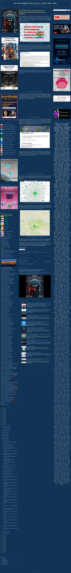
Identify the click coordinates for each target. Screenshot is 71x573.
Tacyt (58, 199)
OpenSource (63, 243)
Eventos (62, 123)
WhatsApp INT (7, 290)
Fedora (56, 369)
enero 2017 (5, 533)
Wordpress (61, 182)
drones (66, 253)
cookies (65, 306)
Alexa (61, 228)
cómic (65, 222)
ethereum (62, 224)
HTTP (62, 194)
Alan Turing (68, 386)
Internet (57, 139)
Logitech (55, 441)
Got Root (6, 352)
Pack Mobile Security (5, 244)
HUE (61, 391)
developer (62, 195)
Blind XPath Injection (61, 294)
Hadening (60, 432)
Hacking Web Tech (8, 353)
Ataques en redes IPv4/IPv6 (10, 387)
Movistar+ (65, 213)
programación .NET (66, 233)
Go (57, 318)
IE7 (66, 295)
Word (54, 406)
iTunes (55, 475)
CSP (55, 422)
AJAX (62, 415)
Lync (64, 441)
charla (69, 221)
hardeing (61, 473)
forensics (62, 236)
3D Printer (68, 258)
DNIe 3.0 (62, 339)
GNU (64, 301)
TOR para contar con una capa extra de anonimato (39, 240)
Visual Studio (61, 286)
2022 (3, 416)
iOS (63, 144)
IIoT (65, 433)
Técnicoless (66, 196)
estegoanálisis (61, 276)
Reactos (65, 375)
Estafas (68, 148)
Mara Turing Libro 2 (8, 304)
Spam (65, 152)
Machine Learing (62, 442)
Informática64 (62, 247)
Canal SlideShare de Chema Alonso (9, 150)
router (68, 363)
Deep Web (36, 16)
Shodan (56, 181)
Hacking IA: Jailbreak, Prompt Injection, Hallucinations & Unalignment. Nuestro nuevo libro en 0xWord (32, 270)
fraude (66, 158)
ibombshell (59, 300)
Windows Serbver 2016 (58, 405)
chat (59, 236)
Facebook (66, 145)
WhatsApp (56, 148)
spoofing (59, 184)
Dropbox (60, 301)
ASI (55, 416)
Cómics (56, 147)
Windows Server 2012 (9, 383)
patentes (61, 307)
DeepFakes (61, 165)
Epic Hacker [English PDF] (9, 364)
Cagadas (61, 352)
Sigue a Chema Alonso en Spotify (9, 137)
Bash (55, 338)
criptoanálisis (64, 263)
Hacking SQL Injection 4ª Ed (10, 388)
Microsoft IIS (59, 358)
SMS (68, 176)
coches (56, 280)
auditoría (64, 149)
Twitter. (68, 459)
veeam (67, 483)
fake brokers (62, 410)
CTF (61, 327)
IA (63, 126)
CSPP (68, 254)
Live (60, 357)
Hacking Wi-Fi (7, 309)
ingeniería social (60, 258)
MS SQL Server (62, 218)
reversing (64, 227)
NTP (68, 373)
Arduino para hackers (9, 252)
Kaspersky (68, 370)
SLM (68, 285)
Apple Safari (58, 289)
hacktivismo (36, 252)
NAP (66, 396)
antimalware (57, 180)
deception (60, 348)
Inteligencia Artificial (58, 127)
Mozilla (56, 332)
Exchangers (55, 427)
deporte (64, 313)
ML (69, 237)
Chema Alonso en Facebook (8, 144)
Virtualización (65, 312)
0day (63, 244)
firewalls (67, 348)
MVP (68, 284)
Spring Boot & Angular (9, 331)
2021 (3, 417)
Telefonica (64, 321)
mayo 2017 (5, 437)
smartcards (63, 385)
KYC (54, 438)
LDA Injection (63, 438)
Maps (64, 342)
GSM (59, 234)
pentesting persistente (58, 268)
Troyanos (61, 196)
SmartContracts (62, 185)
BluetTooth (58, 421)
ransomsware (60, 363)
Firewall (67, 212)
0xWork (55, 415)
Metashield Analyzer (57, 373)
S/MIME (59, 333)
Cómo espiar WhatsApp (31, 346)
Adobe (62, 292)
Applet (56, 352)
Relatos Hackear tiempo (9, 301)
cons (56, 177)
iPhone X (66, 411)
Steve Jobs (66, 275)
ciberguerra (58, 191)
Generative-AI (62, 147)
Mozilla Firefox (67, 234)
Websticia (56, 276)
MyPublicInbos (66, 444)
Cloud (59, 189)
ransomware (56, 221)
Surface (55, 402)
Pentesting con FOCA (8, 368)
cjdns (25, 252)
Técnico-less (56, 200)
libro (59, 174)
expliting (59, 470)
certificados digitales (57, 263)
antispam (67, 247)
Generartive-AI (67, 428)
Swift (57, 402)
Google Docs (56, 431)
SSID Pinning (56, 454)
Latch (60, 134)
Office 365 (60, 257)
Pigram (68, 343)
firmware (65, 470)
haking (68, 410)
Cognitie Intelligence (57, 353)
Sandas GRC (68, 344)
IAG (56, 342)
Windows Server (58, 163)
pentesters (61, 226)
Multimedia (56, 279)
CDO (59, 222)
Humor (67, 131)
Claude (68, 217)
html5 (68, 291)
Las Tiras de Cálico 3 (9, 280)
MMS (55, 442)
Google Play (56, 186)
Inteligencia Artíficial (56, 436)
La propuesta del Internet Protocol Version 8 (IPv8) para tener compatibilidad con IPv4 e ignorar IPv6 (38, 359)
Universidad (57, 142)
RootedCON (60, 359)
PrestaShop (60, 344)
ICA (55, 311)
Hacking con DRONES (9, 343)
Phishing (55, 160)
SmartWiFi (56, 237)
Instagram (56, 218)
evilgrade (58, 384)
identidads (62, 475)
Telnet (63, 459)
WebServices (67, 379)
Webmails (56, 236)
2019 (3, 421)
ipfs (69, 411)
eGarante (64, 348)
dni (62, 360)
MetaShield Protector (58, 213)
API (58, 231)
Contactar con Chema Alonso (8, 124)
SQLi (55, 233)
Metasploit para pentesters (11, 382)
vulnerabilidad (56, 386)
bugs (62, 160)
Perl (65, 343)
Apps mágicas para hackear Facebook (34, 352)
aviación (68, 380)
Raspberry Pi (7, 311)
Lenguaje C (57, 357)
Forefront (60, 278)
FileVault (64, 427)
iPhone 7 (63, 411)
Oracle (63, 184)
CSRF (55, 265)
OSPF (64, 447)
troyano (55, 234)
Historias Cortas (7, 285)
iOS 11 (59, 474)
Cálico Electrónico (5, 242)
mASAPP (58, 336)
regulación (64, 363)
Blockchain (56, 155)
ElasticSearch (56, 426)
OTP (59, 260)
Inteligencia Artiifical (60, 394)
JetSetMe (68, 437)
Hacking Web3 (7, 287)
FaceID (58, 328)
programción (55, 480)
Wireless (23, 253)
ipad (55, 166)
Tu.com (55, 238)
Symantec (60, 402)
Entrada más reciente (23, 261)
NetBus (55, 447)
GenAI (59, 135)
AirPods (58, 326)
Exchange (65, 368)
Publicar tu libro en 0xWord (6, 213)
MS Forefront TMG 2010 (8, 399)
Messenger (61, 265)
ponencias (55, 479)
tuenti (60, 244)
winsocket (61, 484)
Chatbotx (67, 422)
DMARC (58, 339)
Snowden (65, 457)
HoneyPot (65, 328)
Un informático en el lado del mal (35, 3)
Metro (62, 443)
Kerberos (61, 342)
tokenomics (60, 170)
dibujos (58, 212)
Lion (55, 302)
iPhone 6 (62, 384)
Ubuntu (66, 186)
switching (66, 349)
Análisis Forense (8, 338)
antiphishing (67, 257)
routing (56, 364)
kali (69, 186)
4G (62, 300)
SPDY (66, 453)
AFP (59, 386)
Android (57, 138)
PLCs (64, 302)
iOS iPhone (64, 474)
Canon (55, 389)
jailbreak (55, 184)
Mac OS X (62, 186)
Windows (56, 137)
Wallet (59, 322)
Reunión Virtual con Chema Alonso (9, 126)
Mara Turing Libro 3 (8, 303)
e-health (59, 280)
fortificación (60, 177)
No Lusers (62, 139)
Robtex (69, 375)
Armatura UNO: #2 (8, 320)
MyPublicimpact (5, 560)
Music (57, 302)
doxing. (59, 468)
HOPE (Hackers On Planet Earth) (30, 96)
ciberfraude (60, 407)
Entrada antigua (48, 261)
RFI (68, 302)
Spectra (67, 140)
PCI (58, 374)
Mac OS (58, 442)
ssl (58, 207)
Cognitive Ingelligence (66, 327)
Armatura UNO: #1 (8, 321)
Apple (60, 138)
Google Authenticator (62, 259)
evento (56, 281)
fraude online (66, 187)
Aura (60, 148)
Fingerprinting (66, 137)
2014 (3, 538)
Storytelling (7, 289)
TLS (61, 321)
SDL (69, 400)
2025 (3, 411)
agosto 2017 (5, 432)
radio (66, 197)
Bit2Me (55, 211)
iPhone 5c (59, 411)
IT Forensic (5, 225)
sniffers (55, 248)
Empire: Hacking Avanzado (9, 322)
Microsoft (64, 148)
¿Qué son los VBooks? (5, 249)
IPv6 (55, 169)
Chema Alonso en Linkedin (7, 146)
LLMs (61, 144)
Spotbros (59, 458)
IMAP (68, 391)
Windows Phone (58, 299)
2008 (3, 548)
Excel (63, 205)
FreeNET (61, 390)
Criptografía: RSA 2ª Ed (9, 374)
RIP (62, 452)
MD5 (66, 441)
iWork (56, 336)
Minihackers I (7, 272)
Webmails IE (56, 463)
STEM (60, 454)
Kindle (59, 438)
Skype (65, 260)
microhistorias (56, 192)
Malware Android (8, 356)
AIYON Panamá (5, 233)
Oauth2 (55, 257)
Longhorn (59, 395)
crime (60, 360)
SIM (65, 270)
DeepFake (65, 339)
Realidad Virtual (60, 285)
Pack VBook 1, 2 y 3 (5, 253)
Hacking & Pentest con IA (9, 273)
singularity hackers (57, 217)
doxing (63, 253)
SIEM (60, 453)
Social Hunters (7, 295)
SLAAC (65, 320)
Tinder (68, 321)
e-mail (66, 144)
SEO (68, 229)
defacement (67, 323)
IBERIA (63, 433)
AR (66, 415)
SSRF (64, 344)
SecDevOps (61, 275)
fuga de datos (66, 175)
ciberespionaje (65, 171)
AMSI (62, 386)
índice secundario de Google (25, 47)
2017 (3, 424)
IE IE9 (67, 166)
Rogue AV (58, 400)
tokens (61, 166)
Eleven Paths (65, 138)
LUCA (67, 147)
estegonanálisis (66, 360)
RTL (62, 375)
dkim (60, 253)
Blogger (55, 250)
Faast (64, 192)
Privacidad (56, 128)
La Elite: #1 (7, 315)
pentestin (62, 336)
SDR (64, 359)
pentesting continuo (62, 315)
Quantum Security (8, 269)
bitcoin (63, 163)
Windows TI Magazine (62, 238)
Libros (62, 129)
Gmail (68, 173)
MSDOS (56, 296)
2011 (3, 543)
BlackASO (67, 364)
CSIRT (69, 421)
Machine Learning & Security (10, 329)
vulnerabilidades (66, 249)
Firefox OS (68, 427)
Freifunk (36, 152)
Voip (68, 223)
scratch (67, 315)
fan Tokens (68, 200)
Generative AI (66, 168)
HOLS (69, 369)
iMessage (56, 315)
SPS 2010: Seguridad (8, 398)
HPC (55, 432)
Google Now (60, 431)
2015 (3, 537)
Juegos (57, 169)
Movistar (68, 159)
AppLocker (63, 417)
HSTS (64, 310)
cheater (59, 381)
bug (59, 152)
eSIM (55, 410)
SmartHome (62, 203)
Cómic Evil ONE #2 (8, 325)
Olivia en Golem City (9, 275)
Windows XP (67, 190)
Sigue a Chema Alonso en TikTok (9, 131)
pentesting (57, 126)
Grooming (61, 328)
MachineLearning (63, 395)
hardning (69, 473)
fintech (62, 470)
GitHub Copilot (62, 284)
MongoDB (55, 343)
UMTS (56, 322)
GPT (64, 177)
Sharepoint (56, 286)
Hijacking (66, 208)
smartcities (65, 307)
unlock (65, 483)
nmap (58, 307)
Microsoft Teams (57, 331)
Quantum (62, 206)
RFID (56, 285)
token (61, 205)
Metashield (63, 242)
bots (55, 212)
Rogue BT (62, 400)
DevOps (66, 245)
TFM (63, 402)
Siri (61, 233)
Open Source (57, 168)
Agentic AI (60, 281)
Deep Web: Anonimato (9, 357)
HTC (57, 432)
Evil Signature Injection (66, 426)
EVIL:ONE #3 (7, 310)
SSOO (60, 401)
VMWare (63, 379)
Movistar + (64, 176)
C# (58, 352)
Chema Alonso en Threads (6, 135)
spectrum (56, 483)
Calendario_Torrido (58, 229)
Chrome (56, 196)
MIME (68, 441)
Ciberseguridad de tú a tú (9, 293)
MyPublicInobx (63, 396)
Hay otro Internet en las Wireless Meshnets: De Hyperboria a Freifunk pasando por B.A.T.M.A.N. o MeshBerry (32, 12)
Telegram (66, 194)
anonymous (56, 306)
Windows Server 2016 (9, 257)
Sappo (69, 320)
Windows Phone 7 (60, 464)
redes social (68, 480)
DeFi (62, 269)
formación (63, 131)
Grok (66, 354)
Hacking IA (7, 268)
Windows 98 (64, 463)
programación (67, 165)
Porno (55, 320)
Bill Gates (66, 316)
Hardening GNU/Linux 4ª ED (10, 373)
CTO (63, 338)
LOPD (63, 221)
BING (61, 169)
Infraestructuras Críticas (9, 350)
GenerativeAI (63, 150)
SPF (55, 253)
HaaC (67, 301)
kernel (56, 264)
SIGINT (63, 453)
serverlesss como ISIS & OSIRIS (25, 72)
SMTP (61, 311)
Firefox (55, 173)
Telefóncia (60, 459)
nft (69, 216)
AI (61, 126)
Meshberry (39, 123)
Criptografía (65, 153)
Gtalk (62, 369)
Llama (63, 211)
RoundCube (66, 400)
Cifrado (56, 161)
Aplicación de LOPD (7, 400)
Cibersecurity (67, 338)
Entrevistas (62, 143)
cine (65, 217)
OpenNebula (58, 449)
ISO (67, 433)
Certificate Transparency (63, 365)
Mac (66, 221)
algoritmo (63, 299)
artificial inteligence (63, 380)
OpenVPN (62, 343)
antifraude (56, 348)
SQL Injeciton (56, 401)
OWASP (60, 302)
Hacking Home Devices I (9, 279)
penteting (59, 385)
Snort (62, 457)
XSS (58, 166)
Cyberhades (4, 564)
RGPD (60, 452)
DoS (62, 295)
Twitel (60, 237)
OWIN (69, 447)
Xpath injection (63, 347)
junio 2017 (5, 435)
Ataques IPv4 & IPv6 (8, 255)
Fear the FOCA (5, 239)
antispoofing (60, 313)
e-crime (61, 187)
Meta (67, 274)
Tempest (67, 279)
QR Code (67, 332)
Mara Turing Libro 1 (8, 305)
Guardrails (65, 369)
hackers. (58, 473)
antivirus (68, 243)
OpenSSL (55, 290)
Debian (63, 245)
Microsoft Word (63, 331)
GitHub (58, 239)
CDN (57, 365)
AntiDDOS (66, 292)
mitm (61, 153)
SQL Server (56, 185)
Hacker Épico (7, 380)
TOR (34, 95)
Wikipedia (56, 347)
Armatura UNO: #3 (8, 319)
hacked (62, 191)
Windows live (63, 322)
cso (63, 323)
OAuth (68, 265)
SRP (68, 453)
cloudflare (59, 201)
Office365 (58, 252)
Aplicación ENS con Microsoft (10, 389)
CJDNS (37, 95)
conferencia (57, 195)
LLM (56, 135)
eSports (55, 384)
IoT (57, 174)
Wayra (55, 190)
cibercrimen (63, 159)
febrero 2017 (5, 531)
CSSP (58, 422)
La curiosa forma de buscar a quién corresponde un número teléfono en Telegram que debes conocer (38, 322)
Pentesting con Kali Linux (9, 372)
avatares (67, 299)
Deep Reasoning (61, 274)
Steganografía (57, 321)
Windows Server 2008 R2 (65, 405)
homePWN (55, 411)
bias (58, 253)
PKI (58, 290)
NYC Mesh (35, 119)
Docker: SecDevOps (8, 336)
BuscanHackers (59, 338)
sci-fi (65, 258)
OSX (56, 374)
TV (69, 290)
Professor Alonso (5, 241)
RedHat (65, 285)
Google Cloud (57, 255)
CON (64, 166)
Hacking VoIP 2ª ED (8, 378)
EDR (69, 339)
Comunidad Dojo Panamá (7, 231)
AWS (59, 292)
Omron (58, 448)
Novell (69, 318)
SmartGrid (55, 457)
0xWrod (58, 415)
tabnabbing (61, 483)
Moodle (67, 331)
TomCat (66, 402)
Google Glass (63, 354)
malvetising (68, 475)
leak (63, 190)
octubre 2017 (5, 429)
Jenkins (65, 437)
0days (57, 316)
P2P (45, 252)
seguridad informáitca (59, 337)
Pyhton (56, 359)
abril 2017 (5, 438)
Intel (66, 284)
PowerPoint (55, 375)
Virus (59, 271)
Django (59, 368)
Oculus (55, 448)
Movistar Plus (59, 216)
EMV (66, 353)
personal (57, 145)
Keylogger (65, 394)
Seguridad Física (66, 169)
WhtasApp (60, 463)
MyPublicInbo (61, 444)
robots (56, 207)
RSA (68, 252)
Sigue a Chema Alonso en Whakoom (9, 133)
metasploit (56, 153)
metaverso (62, 197)
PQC (66, 302)
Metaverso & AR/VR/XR (9, 283)
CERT (66, 421)
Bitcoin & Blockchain (8, 347)
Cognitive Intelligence (61, 154)
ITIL (69, 433)
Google (61, 128)
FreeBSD (58, 428)
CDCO (59, 327)
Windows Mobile (66, 297)
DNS (55, 174)
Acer (57, 416)
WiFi (20, 253)
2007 (3, 550)
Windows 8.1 (63, 271)
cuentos (68, 263)
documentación (57, 224)
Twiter (66, 459)
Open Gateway (67, 239)
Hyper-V (55, 370)
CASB (63, 421)
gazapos (55, 473)
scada (60, 254)
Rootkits (64, 296)
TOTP (67, 218)
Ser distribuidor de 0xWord (5, 237)
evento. (65, 469)
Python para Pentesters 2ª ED (10, 363)
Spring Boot (7, 326)
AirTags (65, 386)
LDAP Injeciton (68, 438)
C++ (61, 421)
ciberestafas (67, 206)
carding (67, 322)
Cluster (6, 358)
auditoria (66, 406)
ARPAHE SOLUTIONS (7, 235)
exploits (65, 199)
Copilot (55, 328)
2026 (3, 409)
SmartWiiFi (59, 457)
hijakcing (55, 474)
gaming (68, 199)
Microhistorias (7, 379)
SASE (58, 453)
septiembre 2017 (6, 430)
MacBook (68, 289)
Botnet (60, 221)
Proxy (61, 207)
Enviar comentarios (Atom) (29, 263)
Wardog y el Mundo (8, 377)
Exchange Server (64, 237)
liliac (54, 412)
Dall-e (64, 389)
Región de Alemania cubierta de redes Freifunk (36, 236)
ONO (61, 447)
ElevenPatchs (60, 426)
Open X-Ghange (62, 448)
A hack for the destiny (8, 342)
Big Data (6, 284)
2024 (3, 412)
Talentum (61, 199)
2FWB (60, 316)
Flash (58, 390)
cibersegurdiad (64, 407)
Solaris (69, 457)
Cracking (64, 181)
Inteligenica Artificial (63, 436)
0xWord (3, 557)
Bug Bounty (7, 308)
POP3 (61, 374)
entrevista (67, 280)
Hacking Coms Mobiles (9, 390)
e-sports (64, 291)
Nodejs (59, 343)
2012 (3, 542)
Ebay (69, 389)
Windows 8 (57, 187)
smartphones (60, 364)
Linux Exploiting (7, 369)
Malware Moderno (8, 300)
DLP (57, 301)
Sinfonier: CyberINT (8, 354)
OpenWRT (62, 449)
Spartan (56, 458)
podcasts (64, 173)
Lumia (61, 441)
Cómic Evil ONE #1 (8, 330)
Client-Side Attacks (8, 341)
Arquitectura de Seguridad (10, 278)
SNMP (63, 333)
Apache (65, 170)
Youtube (56, 165)
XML (59, 347)
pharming (68, 412)
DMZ (60, 295)
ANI (64, 415)
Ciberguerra (7, 277)
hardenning (65, 473)
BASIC (67, 326)
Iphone (68, 134)
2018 (3, 422)
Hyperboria (41, 252)
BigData (64, 157)
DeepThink (55, 368)
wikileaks (59, 232)
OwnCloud (66, 449)
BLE (54, 259)
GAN (58, 265)
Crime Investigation (8, 345)
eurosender (61, 469)
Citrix (61, 192)
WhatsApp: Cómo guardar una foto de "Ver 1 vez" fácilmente (38, 309)
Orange (63, 358)
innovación (67, 155)
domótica (55, 300)
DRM (62, 389)
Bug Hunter (7, 267)
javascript (59, 190)
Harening (64, 432)
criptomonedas (60, 164)
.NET (65, 180)
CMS (67, 294)
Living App (68, 192)
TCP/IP (59, 297)
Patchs (66, 358)
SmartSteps (63, 401)
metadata (66, 182)
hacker (55, 239)
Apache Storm (59, 417)
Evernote (55, 390)
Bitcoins (55, 170)
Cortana (55, 339)
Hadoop (67, 310)
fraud (66, 410)
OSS (66, 447)
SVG (62, 454)
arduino (56, 244)
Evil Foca (59, 211)
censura (55, 323)
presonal (62, 479)
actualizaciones (57, 380)
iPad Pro (68, 474)
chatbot (66, 216)
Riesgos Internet (8, 332)
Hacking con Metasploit (9, 337)
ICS (69, 301)
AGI (60, 415)
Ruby (56, 249)
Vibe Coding (59, 312)
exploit (61, 168)
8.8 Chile (4, 218)
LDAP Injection (57, 206)
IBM (69, 232)
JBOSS (64, 370)
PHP (67, 181)
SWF (64, 454)
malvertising (62, 349)
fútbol (67, 313)
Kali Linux (67, 205)
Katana (57, 438)
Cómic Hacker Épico (8, 361)
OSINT (6, 312)
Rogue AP (55, 333)
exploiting (60, 173)
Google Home (66, 269)
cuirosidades (55, 468)
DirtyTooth (64, 250)
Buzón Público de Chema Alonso (9, 128)
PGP (66, 248)
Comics (60, 137)
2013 (3, 540)
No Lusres (58, 447)
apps (65, 210)
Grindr (64, 431)
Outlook (60, 279)
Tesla (68, 333)
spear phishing (63, 264)
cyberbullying (60, 291)
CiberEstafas (7, 299)
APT (63, 201)
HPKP (59, 391)
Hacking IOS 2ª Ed (8, 371)
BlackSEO (65, 228)
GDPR (68, 250)
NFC (55, 252)
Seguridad (56, 271)
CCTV (55, 365)
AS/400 (69, 415)
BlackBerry (57, 317)
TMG (55, 459)
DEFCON (59, 269)
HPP (69, 354)
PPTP (58, 311)
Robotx (55, 453)
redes (60, 149)
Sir (68, 454)
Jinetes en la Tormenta (9, 306)
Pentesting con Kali (8, 251)
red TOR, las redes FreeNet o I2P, (42, 70)
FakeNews (64, 215)
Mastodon (60, 296)
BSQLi (68, 268)
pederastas (57, 412)
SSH (58, 249)
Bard (66, 236)
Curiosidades (65, 124)
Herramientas (61, 161)
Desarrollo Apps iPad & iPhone (10, 385)
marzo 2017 (5, 440)
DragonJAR (5, 216)
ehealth (63, 280)
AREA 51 (4, 229)
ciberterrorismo (66, 286)
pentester (56, 222)
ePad (62, 468)
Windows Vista (67, 160)
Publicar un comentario (23, 259)
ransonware (64, 480)
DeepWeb (56, 278)
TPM (57, 459)
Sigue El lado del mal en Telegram (8, 129)
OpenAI (62, 189)
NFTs (63, 216)
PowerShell (62, 155)
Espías (62, 368)
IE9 (65, 274)
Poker (67, 374)
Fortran (55, 428)
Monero (67, 342)
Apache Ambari (64, 416)
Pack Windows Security (5, 246)
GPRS (62, 180)
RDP (62, 260)
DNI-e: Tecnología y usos (8, 396)
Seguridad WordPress (9, 351)
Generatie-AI (65, 390)
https (58, 197)
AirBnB (64, 364)
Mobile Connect (66, 278)
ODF (63, 217)
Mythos (66, 373)
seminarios (65, 337)
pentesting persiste (63, 478)
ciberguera (67, 381)
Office (55, 199)
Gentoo (59, 369)
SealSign (63, 279)
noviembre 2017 (6, 427)
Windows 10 (60, 175)
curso (62, 222)
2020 (3, 419)
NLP (68, 396)
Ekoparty (4, 223)
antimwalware (58, 406)
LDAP (56, 201)
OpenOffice (58, 243)
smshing (67, 385)
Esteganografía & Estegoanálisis (10, 367)
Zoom (68, 347)
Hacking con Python (8, 362)
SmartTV (66, 189)
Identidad (63, 135)
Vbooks (56, 291)
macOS (56, 226)
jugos (65, 475)
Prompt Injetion (57, 399)
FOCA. (62, 427)
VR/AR (56, 231)
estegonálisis (57, 469)
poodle (59, 479)
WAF (62, 297)
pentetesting (68, 478)
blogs (62, 174)
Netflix (65, 265)
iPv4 (56, 189)
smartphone (58, 208)
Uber (60, 379)
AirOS (60, 416)
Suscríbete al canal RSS (7, 148)
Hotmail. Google (56, 433)
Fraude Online (6, 393)
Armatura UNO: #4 (8, 317)
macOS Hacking (8, 346)
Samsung (64, 311)
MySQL (56, 182)
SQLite (68, 270)
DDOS (68, 276)
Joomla (58, 242)
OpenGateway (64, 252)
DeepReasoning (60, 310)
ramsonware (60, 480)
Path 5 (69, 248)
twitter (61, 152)
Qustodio (61, 399)
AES (69, 349)
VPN (65, 223)
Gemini (66, 179)
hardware (67, 161)
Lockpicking (55, 395)
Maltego (63, 357)
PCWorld (66, 191)
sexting (59, 264)
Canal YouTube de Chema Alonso (9, 152)
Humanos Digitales (58, 270)
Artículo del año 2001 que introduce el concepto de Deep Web (36, 67)
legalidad (59, 215)
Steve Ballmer (63, 458)
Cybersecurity (58, 245)
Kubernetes (7, 296)
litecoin (58, 349)
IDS (64, 295)
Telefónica (67, 129)
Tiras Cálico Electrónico (9, 324)
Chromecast (58, 389)
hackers (64, 134)
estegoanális (58, 410)
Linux (67, 135)
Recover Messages (60, 320)
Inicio (36, 261)
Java (69, 197)
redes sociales (61, 179)
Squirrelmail (67, 401)
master (55, 307)
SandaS (65, 333)
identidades (58, 475)
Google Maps (61, 318)
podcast (65, 174)
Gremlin (65, 318)
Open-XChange (67, 448)
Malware (66, 132)
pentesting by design (56, 478)
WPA (68, 359)
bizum (69, 406)
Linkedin (61, 234)
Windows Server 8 (66, 464)
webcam (55, 232)
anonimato (62, 210)
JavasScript (61, 437)
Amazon (67, 195)
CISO (68, 264)
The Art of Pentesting (8, 282)
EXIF (66, 389)
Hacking (57, 123)
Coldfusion (62, 353)
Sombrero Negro (8, 298)
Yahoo (68, 238)
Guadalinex (67, 431)
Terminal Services (66, 207)
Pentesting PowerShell (9, 359)
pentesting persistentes (63, 412)
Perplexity (64, 229)
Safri (67, 454)
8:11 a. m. (35, 250)
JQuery (58, 437)
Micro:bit (62, 373)
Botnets (62, 208)
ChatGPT (62, 145)
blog (61, 171)
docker (55, 197)
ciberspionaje (61, 306)
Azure (68, 210)
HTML (66, 232)
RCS (63, 399)
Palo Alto (64, 374)
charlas (61, 132)
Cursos (57, 132)
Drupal (55, 318)
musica (56, 385)
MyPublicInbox (4, 558)
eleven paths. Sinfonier (66, 468)
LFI (68, 295)
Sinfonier (58, 233)
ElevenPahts (63, 289)
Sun (63, 257)
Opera (57, 275)
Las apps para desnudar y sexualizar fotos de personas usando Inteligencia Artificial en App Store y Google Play (38, 303)
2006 (3, 551)
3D (65, 276)
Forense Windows (7, 401)
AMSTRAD (64, 254)
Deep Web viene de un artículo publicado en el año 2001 (35, 44)
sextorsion (56, 292)
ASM (65, 300)
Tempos (63, 140)
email (69, 306)
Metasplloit (58, 443)
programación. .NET (67, 479)
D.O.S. (56, 269)
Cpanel (69, 365)
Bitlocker (55, 327)
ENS (58, 248)
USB (61, 249)
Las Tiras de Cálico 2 (9, 294)
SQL (66, 359)
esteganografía (63, 212)
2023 (3, 414)
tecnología (64, 268)
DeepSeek (57, 227)
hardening (58, 133)
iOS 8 (61, 474)
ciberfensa (56, 407)
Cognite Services (66, 352)
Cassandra (60, 422)
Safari (67, 290)
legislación (62, 223)
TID (68, 213)
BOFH (63, 316)
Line (68, 394)
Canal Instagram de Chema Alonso (9, 154)
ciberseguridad (66, 127)
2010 (3, 545)
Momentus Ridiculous (65, 255)
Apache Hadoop (63, 326)
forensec (68, 470)
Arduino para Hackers (8, 327)
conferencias (67, 128)
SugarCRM (67, 458)
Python (56, 149)
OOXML (64, 202)
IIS (67, 180)
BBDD (69, 337)
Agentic (63, 232)
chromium (62, 381)
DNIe (57, 259)
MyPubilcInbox (60, 332)
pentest (62, 133)
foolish (55, 258)
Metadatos (63, 142)
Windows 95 (57, 360)
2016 (3, 535)
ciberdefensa (60, 323)
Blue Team (60, 250)
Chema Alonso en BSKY (6, 142)
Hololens (67, 432)
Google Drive (58, 354)
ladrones (55, 349)
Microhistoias (58, 396)
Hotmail (62, 239)
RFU (57, 452)
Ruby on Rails (62, 290)
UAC (60, 200)
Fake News (60, 202)
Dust (32, 252)
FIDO (59, 427)
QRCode (59, 375)
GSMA (57, 284)
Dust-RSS (46, 71)
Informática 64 (56, 247)
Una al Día (6, 395)
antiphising (62, 406)
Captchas (66, 244)
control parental (63, 273)
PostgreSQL (56, 344)
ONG (63, 270)
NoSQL (64, 332)
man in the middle (67, 384)
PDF (66, 211)
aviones (56, 381)
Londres (59, 441)
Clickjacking (56, 295)
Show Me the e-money (9, 314)
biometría (63, 200)
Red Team (6, 335)
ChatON (64, 422)
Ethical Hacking (7, 254)
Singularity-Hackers (5, 561)
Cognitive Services (58, 157)
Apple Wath (67, 417)
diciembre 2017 (6, 425)
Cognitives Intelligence (65, 317)
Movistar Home (61, 158)
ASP (55, 326)
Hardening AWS (7, 288)
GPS (60, 181)
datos (61, 227)
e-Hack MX (5, 227)
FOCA (59, 140)
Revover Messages (66, 452)
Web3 (68, 152)
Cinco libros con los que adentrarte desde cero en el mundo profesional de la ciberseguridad (38, 316)
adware (55, 215)
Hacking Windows (8, 340)
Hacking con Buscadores (8, 394)
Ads (54, 289)
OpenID (55, 449)
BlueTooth (58, 194)
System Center (56, 379)
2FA (65, 164)
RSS (47, 252)
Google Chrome (58, 176)
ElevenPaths (57, 131)
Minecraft (65, 443)
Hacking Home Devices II (9, 274)
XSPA (56, 313)
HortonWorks (64, 391)
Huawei (60, 433)
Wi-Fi (69, 312)
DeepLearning (66, 226)
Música (67, 154)
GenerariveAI (62, 428)
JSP (58, 342)
